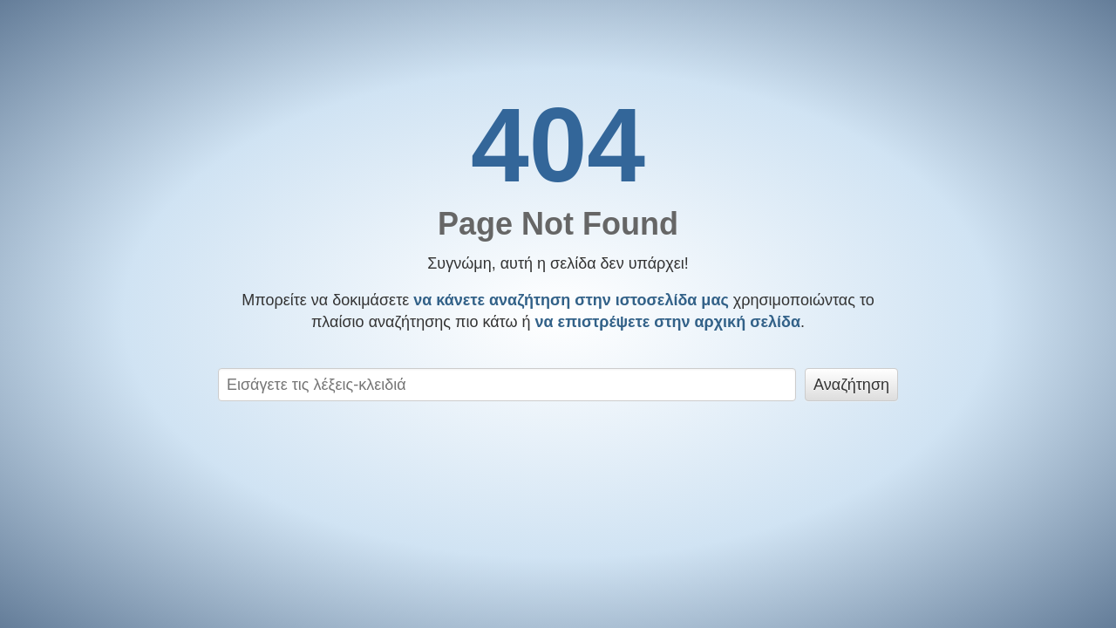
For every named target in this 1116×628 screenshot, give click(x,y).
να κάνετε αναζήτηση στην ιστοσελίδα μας (571, 300)
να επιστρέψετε (668, 322)
